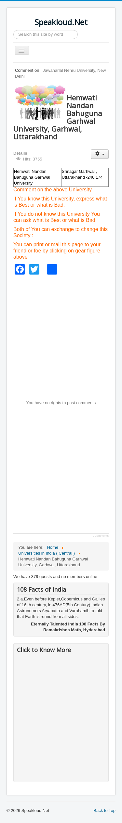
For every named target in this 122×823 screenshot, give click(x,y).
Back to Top (104, 810)
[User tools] (100, 154)
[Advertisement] (61, 335)
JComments (101, 535)
